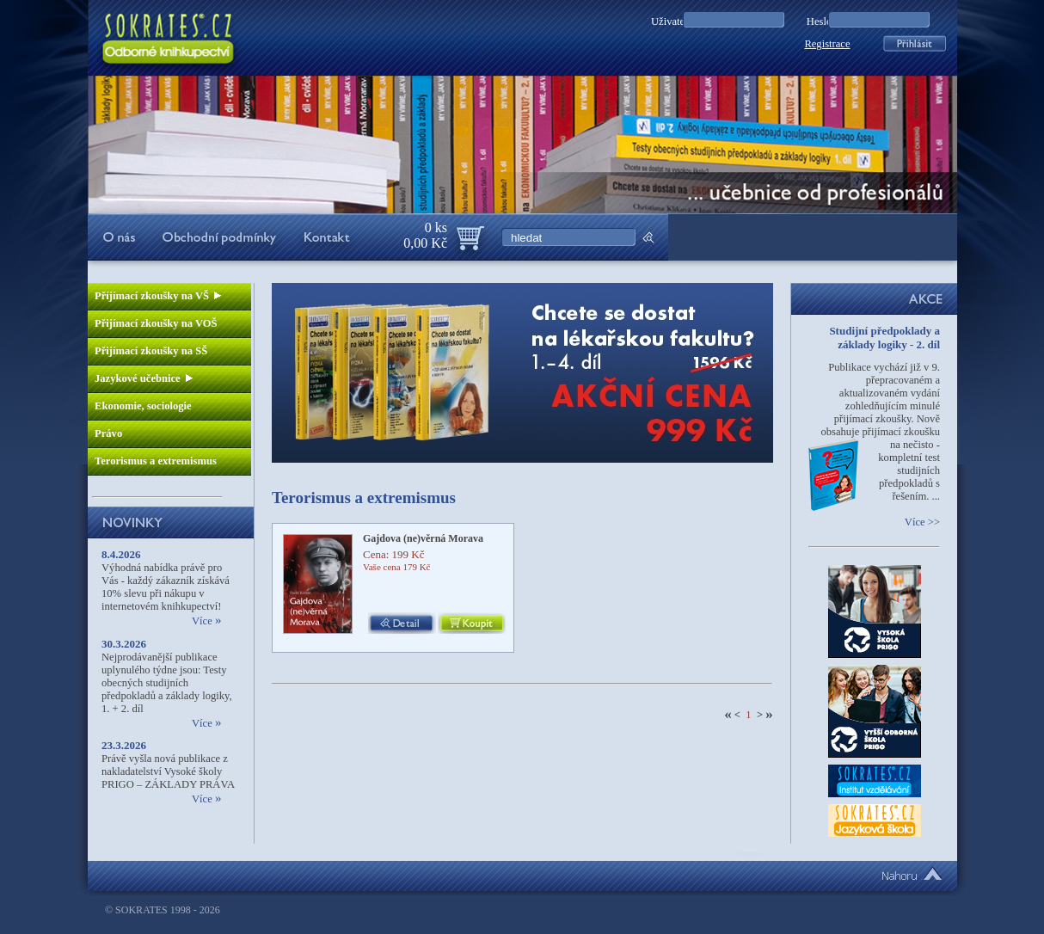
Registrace (827, 44)
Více (206, 621)
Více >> (922, 522)
